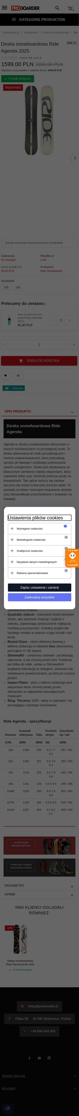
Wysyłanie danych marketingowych (37, 561)
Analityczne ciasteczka (30, 550)
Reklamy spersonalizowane (32, 573)
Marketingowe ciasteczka (31, 539)
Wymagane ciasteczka (30, 528)
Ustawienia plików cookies (35, 517)
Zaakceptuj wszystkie (39, 597)
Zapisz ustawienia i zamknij (39, 587)
